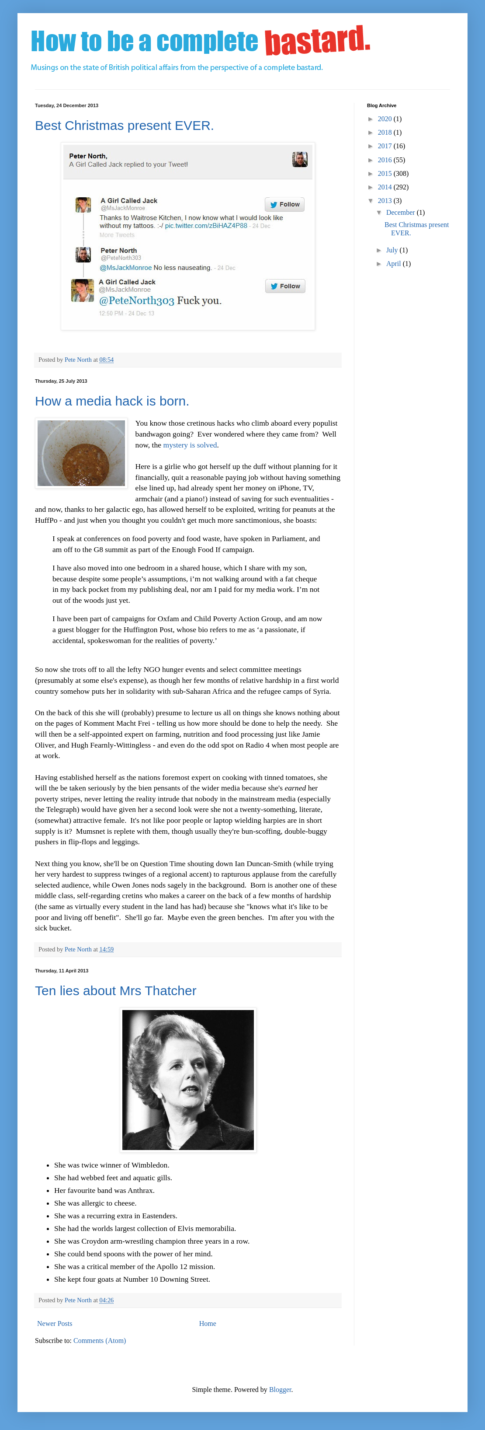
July (393, 250)
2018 (386, 132)
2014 (386, 187)
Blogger (280, 1389)
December (401, 212)
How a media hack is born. (112, 401)
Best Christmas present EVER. (124, 125)
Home (207, 1323)
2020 (386, 118)
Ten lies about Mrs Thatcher (116, 990)
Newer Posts (54, 1323)
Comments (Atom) (99, 1340)
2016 (386, 160)
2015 (386, 173)
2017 (386, 146)
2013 (386, 200)
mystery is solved (190, 445)
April (394, 263)
